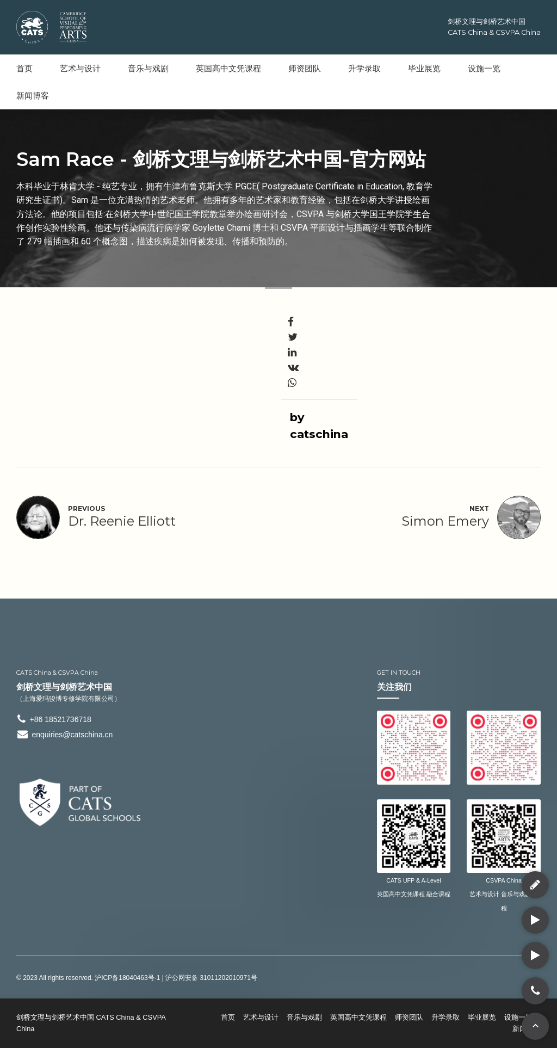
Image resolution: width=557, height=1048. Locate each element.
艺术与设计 (80, 68)
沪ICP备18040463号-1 (127, 978)
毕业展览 (424, 68)
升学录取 (364, 68)
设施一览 (484, 68)
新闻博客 (32, 95)
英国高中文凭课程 (228, 68)
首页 (24, 68)
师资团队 (304, 68)
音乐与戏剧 (148, 68)
